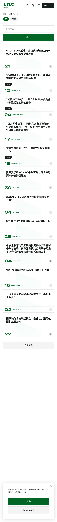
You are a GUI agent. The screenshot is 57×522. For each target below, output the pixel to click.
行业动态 (14, 19)
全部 (6, 19)
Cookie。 (25, 492)
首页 (5, 14)
